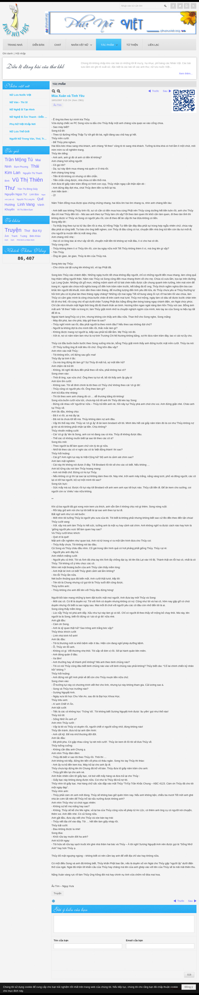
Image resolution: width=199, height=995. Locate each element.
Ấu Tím (57, 105)
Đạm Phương (21, 166)
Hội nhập (20, 53)
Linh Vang (26, 204)
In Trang (53, 901)
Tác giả (11, 150)
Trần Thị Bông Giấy (27, 189)
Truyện (13, 230)
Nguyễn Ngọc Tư (16, 194)
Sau (165, 91)
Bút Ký (37, 230)
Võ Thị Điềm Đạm (25, 210)
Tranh (14, 236)
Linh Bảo (34, 194)
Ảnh (7, 236)
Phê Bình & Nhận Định (26, 240)
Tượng (23, 236)
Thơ (27, 231)
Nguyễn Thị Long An (26, 199)
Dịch (12, 240)
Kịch (6, 240)
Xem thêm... (87, 73)
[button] (81, 44)
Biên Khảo (35, 236)
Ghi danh (8, 53)
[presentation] (83, 960)
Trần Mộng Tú (19, 159)
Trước (155, 91)
